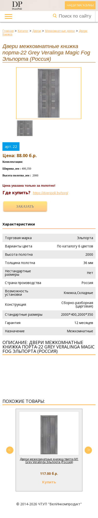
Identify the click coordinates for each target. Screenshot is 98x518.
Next (88, 450)
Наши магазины (80, 5)
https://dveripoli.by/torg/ (50, 193)
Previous (9, 450)
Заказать (25, 206)
